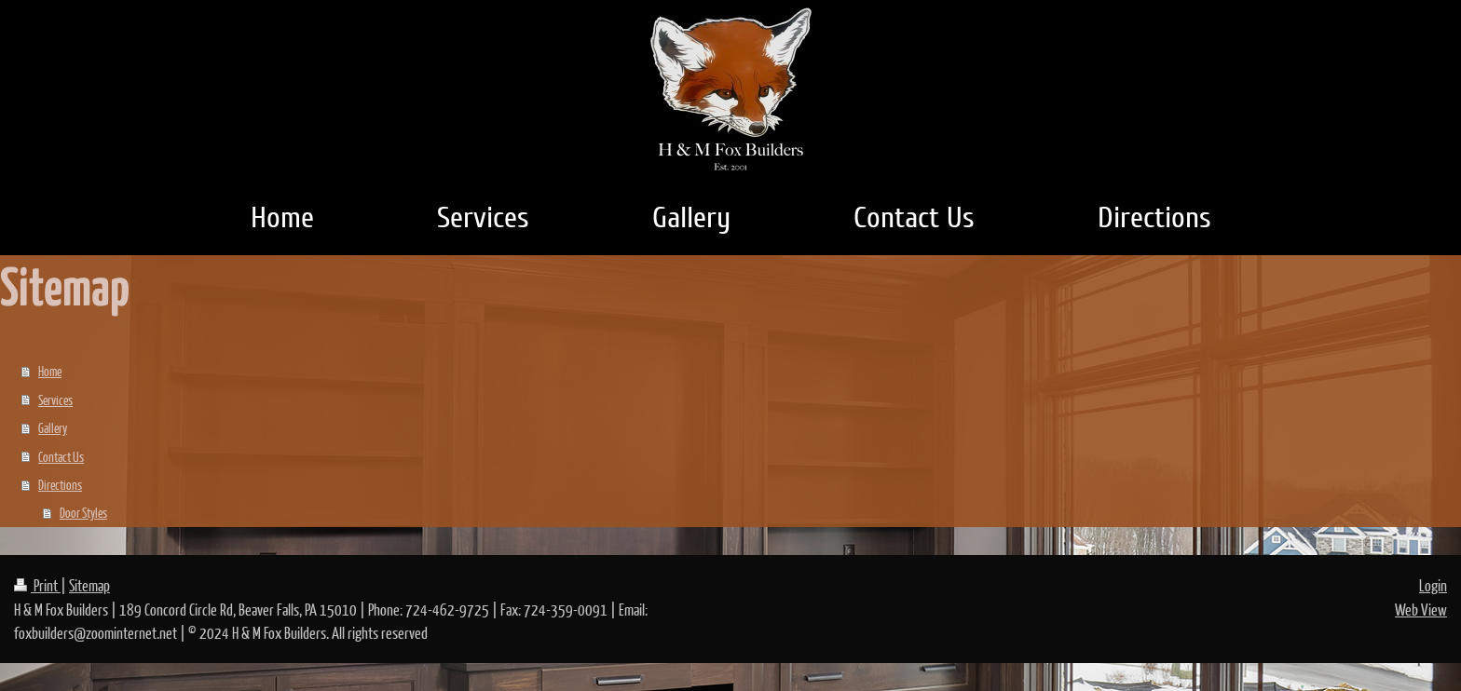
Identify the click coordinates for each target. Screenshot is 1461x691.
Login (1433, 585)
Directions (60, 484)
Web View (1421, 609)
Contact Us (61, 456)
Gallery (52, 427)
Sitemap (89, 585)
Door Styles (83, 512)
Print (37, 585)
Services (55, 399)
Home (49, 370)
